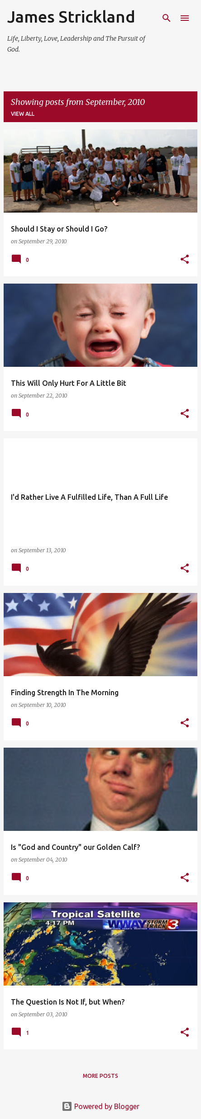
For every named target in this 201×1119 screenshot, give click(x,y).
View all (22, 114)
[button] (184, 260)
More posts (100, 1076)
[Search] (166, 18)
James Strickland (71, 16)
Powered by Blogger (100, 1106)
